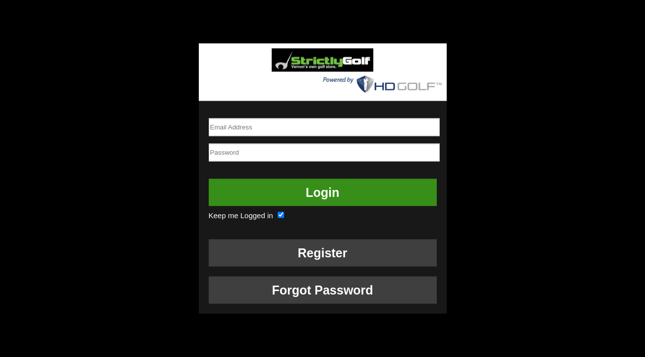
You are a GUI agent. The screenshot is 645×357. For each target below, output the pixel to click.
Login (322, 192)
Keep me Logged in (248, 215)
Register (322, 252)
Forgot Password (322, 290)
